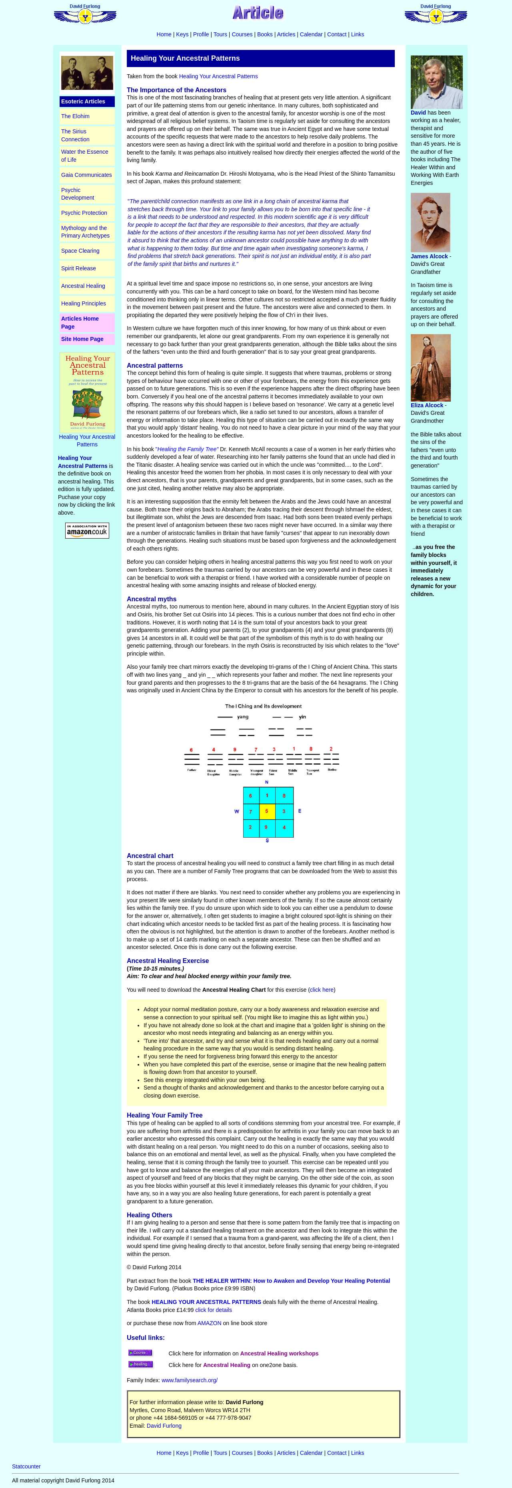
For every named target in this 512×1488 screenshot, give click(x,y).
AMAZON (209, 1323)
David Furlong (164, 1426)
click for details (213, 1310)
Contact (336, 34)
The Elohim (75, 116)
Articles (286, 34)
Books (265, 34)
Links (357, 34)
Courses (242, 34)
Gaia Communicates (86, 175)
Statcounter (26, 1466)
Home (164, 34)
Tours (220, 34)
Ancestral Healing (83, 286)
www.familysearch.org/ (190, 1380)
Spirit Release (78, 268)
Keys (182, 34)
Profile (201, 34)
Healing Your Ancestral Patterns (87, 438)
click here (322, 990)
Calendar (311, 34)
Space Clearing (80, 251)
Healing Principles (83, 303)
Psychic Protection (84, 213)
